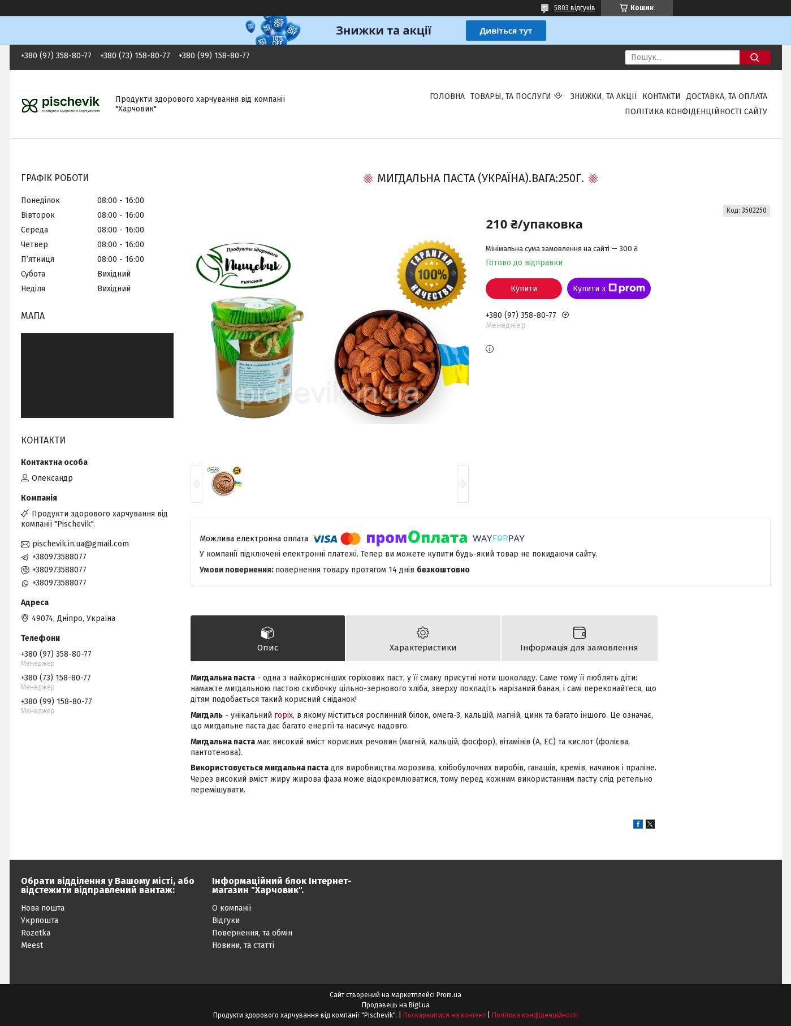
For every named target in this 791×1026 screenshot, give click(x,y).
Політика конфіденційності (535, 1015)
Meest (32, 945)
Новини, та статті (243, 945)
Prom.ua (448, 995)
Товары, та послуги (510, 96)
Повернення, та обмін (252, 933)
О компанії (231, 908)
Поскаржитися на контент (444, 1015)
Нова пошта (42, 908)
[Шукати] (755, 57)
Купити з (609, 288)
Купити (524, 289)
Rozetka (35, 933)
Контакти (661, 96)
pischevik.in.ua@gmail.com (80, 544)
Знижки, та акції (603, 96)
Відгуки (226, 920)
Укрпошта (39, 920)
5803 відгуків (574, 8)
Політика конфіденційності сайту (696, 112)
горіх (283, 715)
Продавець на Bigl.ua (396, 1005)
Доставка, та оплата (726, 96)
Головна (447, 96)
